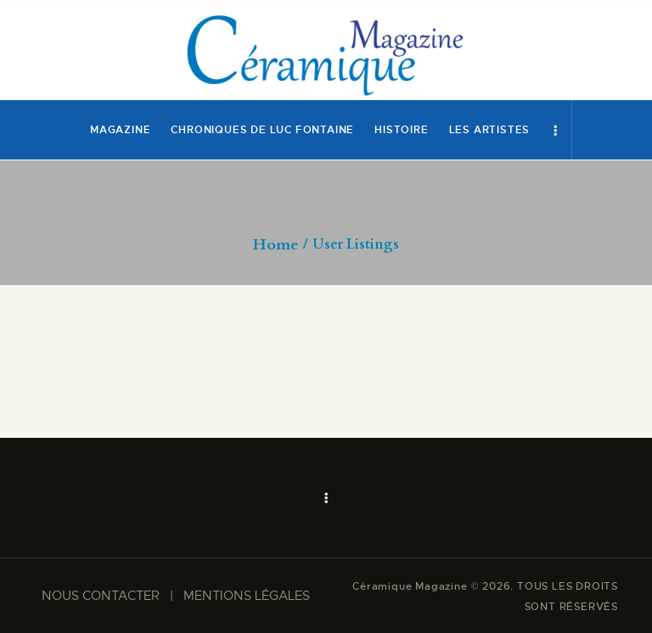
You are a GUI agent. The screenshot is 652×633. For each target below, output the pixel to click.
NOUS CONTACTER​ (101, 595)
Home (276, 245)
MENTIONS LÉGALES (246, 595)
